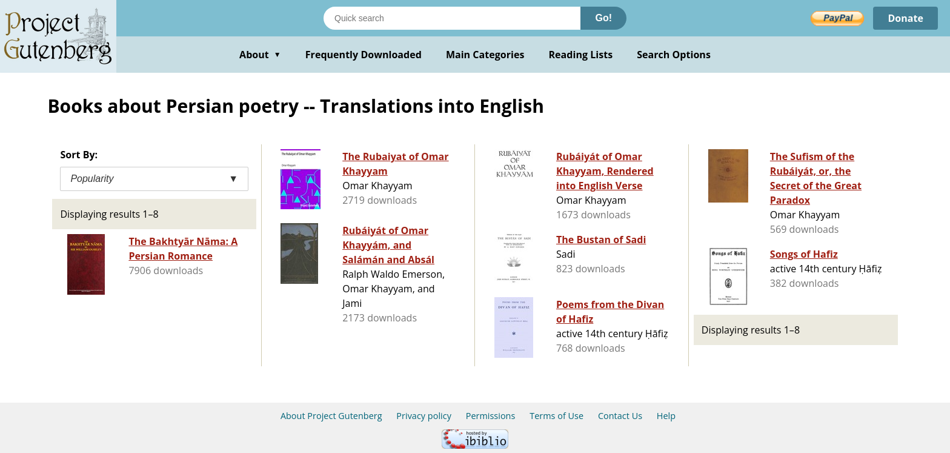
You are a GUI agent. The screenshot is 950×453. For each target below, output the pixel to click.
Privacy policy (423, 415)
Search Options (674, 54)
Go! (603, 18)
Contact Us (620, 415)
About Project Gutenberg (331, 415)
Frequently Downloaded (363, 54)
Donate (905, 18)
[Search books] (452, 18)
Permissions (491, 415)
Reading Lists (581, 54)
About (260, 54)
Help (666, 415)
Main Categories (485, 54)
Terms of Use (556, 415)
